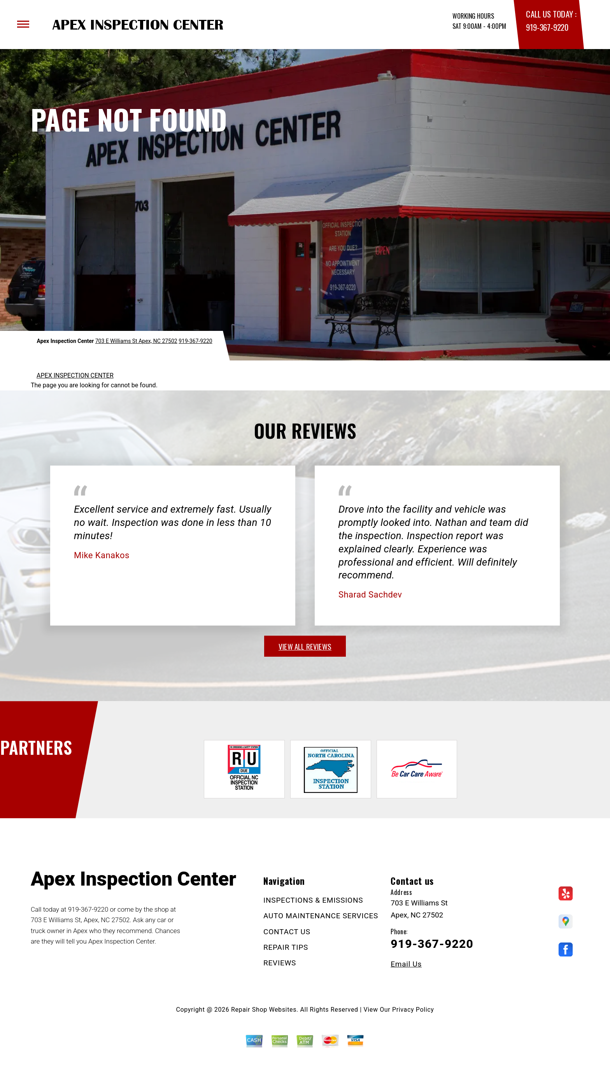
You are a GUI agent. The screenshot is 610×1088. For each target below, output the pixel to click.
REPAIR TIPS (285, 947)
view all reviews (305, 646)
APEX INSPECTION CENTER (75, 375)
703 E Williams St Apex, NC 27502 (136, 341)
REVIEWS (279, 962)
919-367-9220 (547, 27)
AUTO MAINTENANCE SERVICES (320, 915)
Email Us (406, 964)
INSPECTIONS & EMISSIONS (313, 900)
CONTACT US (286, 931)
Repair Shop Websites (263, 1009)
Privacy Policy (413, 1009)
